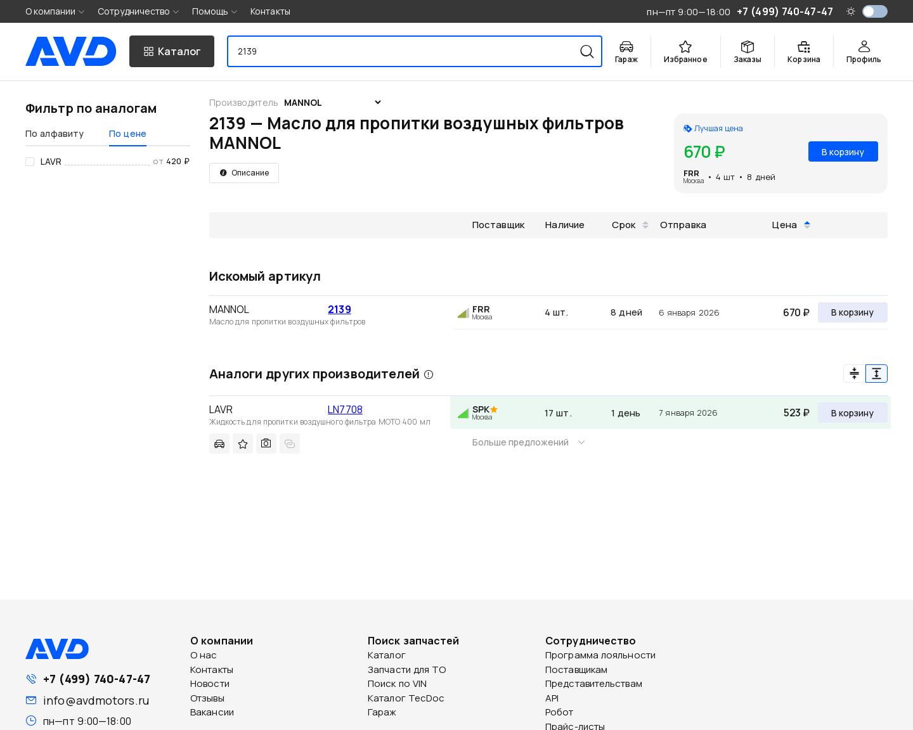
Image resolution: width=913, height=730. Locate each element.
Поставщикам (576, 669)
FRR (691, 173)
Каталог (387, 655)
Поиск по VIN (397, 683)
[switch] (875, 11)
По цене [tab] (127, 133)
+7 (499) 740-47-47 (96, 678)
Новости (210, 683)
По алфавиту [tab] (54, 133)
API (552, 698)
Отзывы (207, 698)
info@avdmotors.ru (96, 700)
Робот (559, 712)
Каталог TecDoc (406, 698)
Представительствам (593, 683)
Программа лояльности (600, 655)
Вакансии (212, 712)
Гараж (382, 712)
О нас (203, 655)
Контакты (270, 11)
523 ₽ (797, 412)
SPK (480, 409)
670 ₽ (796, 312)
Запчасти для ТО (407, 669)
